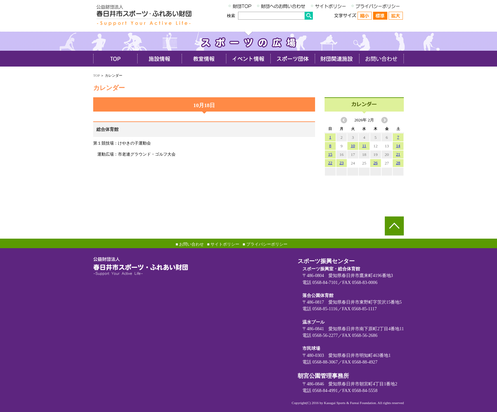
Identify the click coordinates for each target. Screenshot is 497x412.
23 (341, 162)
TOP (96, 75)
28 (398, 162)
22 (330, 162)
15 (330, 154)
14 (398, 145)
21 (398, 154)
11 (364, 145)
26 (375, 162)
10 (353, 145)
